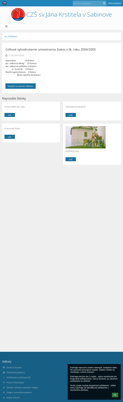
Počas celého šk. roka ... (15, 106)
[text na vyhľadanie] (90, 3)
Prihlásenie (114, 3)
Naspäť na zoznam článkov (20, 86)
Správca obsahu (14, 367)
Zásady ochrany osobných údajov (22, 387)
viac (10, 114)
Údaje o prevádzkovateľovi (19, 392)
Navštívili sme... (73, 151)
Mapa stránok (13, 397)
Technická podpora (15, 372)
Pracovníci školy (12, 128)
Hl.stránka (10, 36)
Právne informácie (15, 382)
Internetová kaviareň (76, 106)
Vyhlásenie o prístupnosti (18, 377)
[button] (4, 3)
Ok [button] (115, 395)
